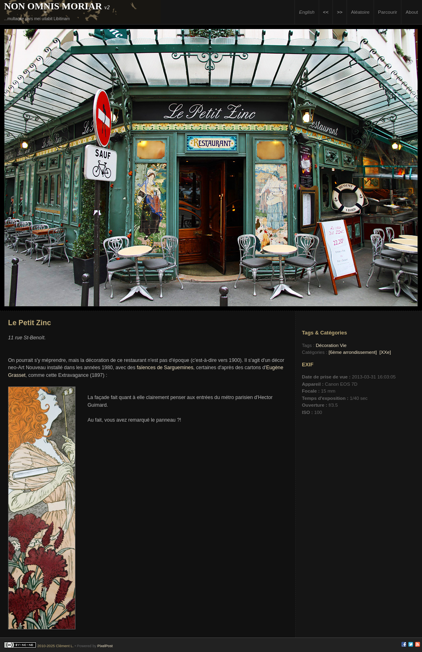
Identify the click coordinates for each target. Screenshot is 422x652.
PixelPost (105, 646)
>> (340, 12)
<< (326, 12)
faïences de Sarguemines (165, 367)
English (306, 12)
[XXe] (385, 352)
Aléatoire (360, 12)
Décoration (327, 345)
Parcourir (387, 12)
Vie (343, 345)
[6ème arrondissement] (352, 352)
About (411, 12)
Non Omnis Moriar (53, 6)
